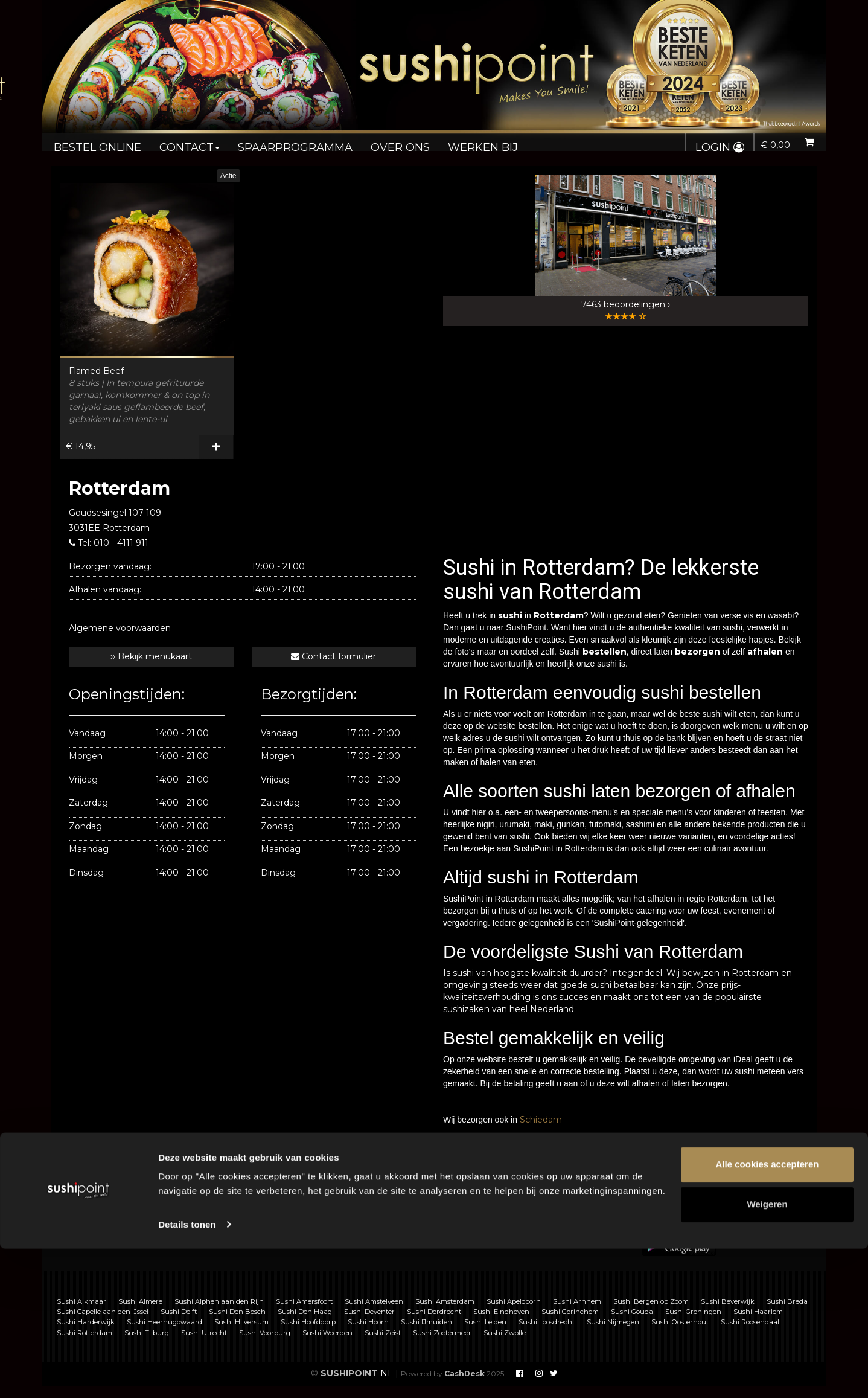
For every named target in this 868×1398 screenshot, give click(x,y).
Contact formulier (333, 656)
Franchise (291, 1224)
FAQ (280, 1212)
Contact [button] (179, 142)
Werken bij (448, 142)
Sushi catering (105, 1224)
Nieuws (483, 1237)
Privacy (482, 1224)
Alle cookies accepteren (767, 1314)
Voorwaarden (495, 1212)
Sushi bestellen (106, 1212)
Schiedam (541, 1119)
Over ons (372, 142)
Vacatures (292, 1237)
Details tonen (186, 1374)
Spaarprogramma (276, 142)
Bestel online (94, 142)
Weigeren (767, 1353)
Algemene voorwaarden (120, 628)
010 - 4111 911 (121, 542)
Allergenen (98, 1237)
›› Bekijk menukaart (151, 656)
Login (716, 147)
